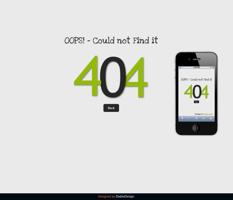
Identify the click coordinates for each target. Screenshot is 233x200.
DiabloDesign (125, 196)
